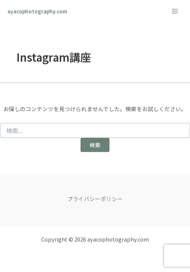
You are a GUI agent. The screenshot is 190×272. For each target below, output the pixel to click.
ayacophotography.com (37, 11)
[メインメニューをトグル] (175, 11)
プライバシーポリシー (95, 199)
